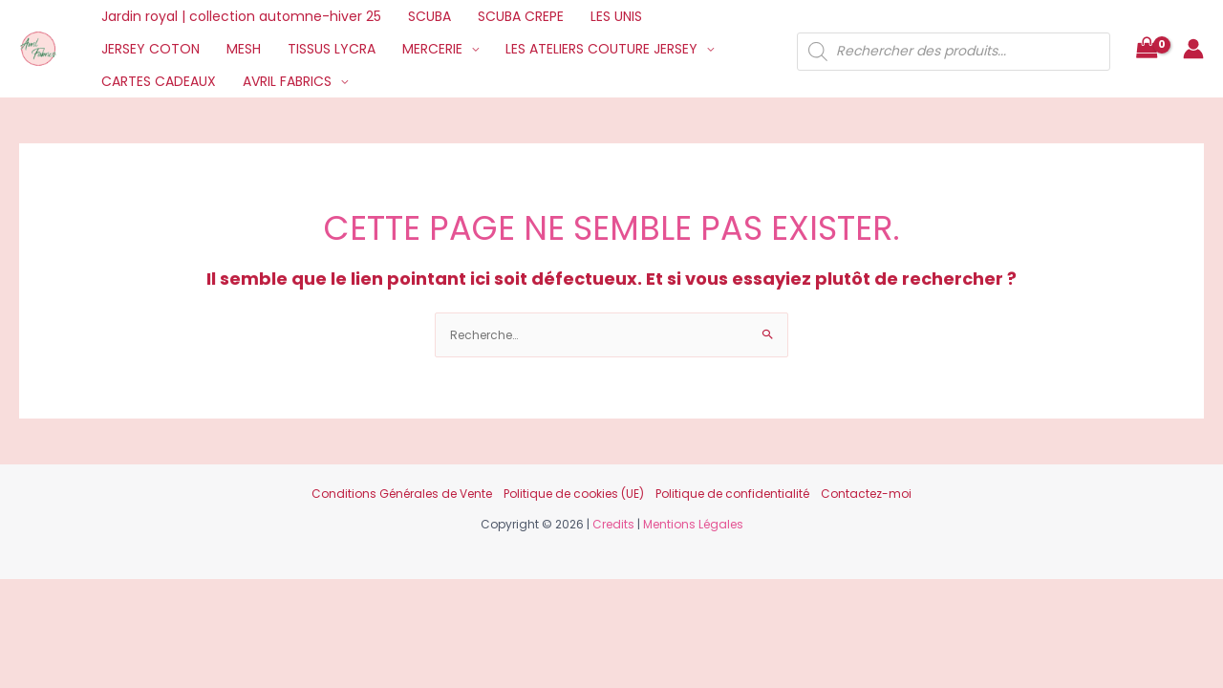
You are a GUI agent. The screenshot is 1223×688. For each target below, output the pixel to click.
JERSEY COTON (150, 48)
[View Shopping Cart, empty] (1146, 49)
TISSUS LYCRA (331, 48)
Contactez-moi (866, 493)
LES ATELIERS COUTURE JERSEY (601, 48)
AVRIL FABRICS (287, 81)
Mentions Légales (693, 524)
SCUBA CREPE (521, 16)
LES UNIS (616, 16)
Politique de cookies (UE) (574, 493)
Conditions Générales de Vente (401, 493)
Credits (613, 524)
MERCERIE (432, 48)
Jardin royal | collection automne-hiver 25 (241, 16)
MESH (243, 48)
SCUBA (429, 16)
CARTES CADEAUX (158, 81)
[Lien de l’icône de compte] (1193, 48)
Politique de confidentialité (732, 493)
